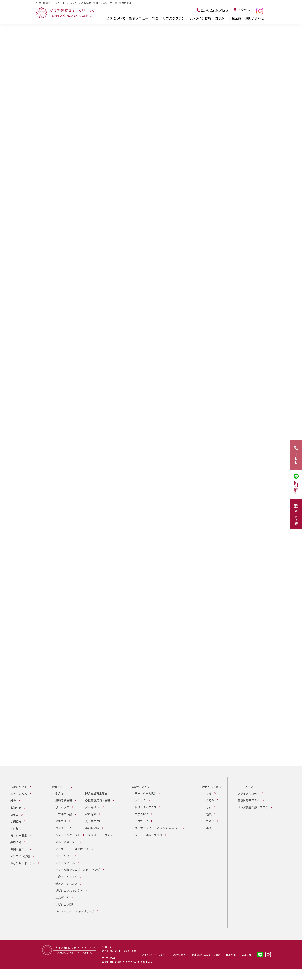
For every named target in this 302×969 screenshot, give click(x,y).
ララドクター (63, 856)
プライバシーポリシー (154, 954)
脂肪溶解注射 (63, 800)
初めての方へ (18, 794)
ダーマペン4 (93, 807)
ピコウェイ (141, 821)
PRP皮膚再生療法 (96, 793)
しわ (209, 807)
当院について (115, 18)
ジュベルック (63, 828)
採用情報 (15, 842)
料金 (155, 18)
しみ (209, 793)
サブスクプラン (174, 18)
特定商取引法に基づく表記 (206, 954)
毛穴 (209, 814)
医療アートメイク (66, 877)
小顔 (209, 828)
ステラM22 (141, 814)
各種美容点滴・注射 (97, 800)
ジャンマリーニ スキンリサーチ (75, 911)
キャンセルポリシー (22, 863)
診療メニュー (138, 18)
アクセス (244, 10)
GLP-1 (59, 793)
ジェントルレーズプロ (148, 835)
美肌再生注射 (93, 821)
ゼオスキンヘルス (66, 884)
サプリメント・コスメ (99, 835)
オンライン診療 (200, 18)
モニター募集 (18, 835)
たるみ (210, 800)
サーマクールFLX (145, 793)
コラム (219, 18)
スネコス (60, 821)
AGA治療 (90, 814)
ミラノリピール (65, 863)
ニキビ (210, 821)
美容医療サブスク (249, 800)
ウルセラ (140, 800)
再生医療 (234, 18)
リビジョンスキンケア (69, 890)
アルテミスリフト (66, 842)
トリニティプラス (146, 807)
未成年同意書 (179, 954)
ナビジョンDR (64, 904)
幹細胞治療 (92, 828)
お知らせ (15, 808)
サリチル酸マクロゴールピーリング (77, 870)
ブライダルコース (248, 793)
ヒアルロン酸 (63, 814)
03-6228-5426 (214, 10)
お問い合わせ (254, 18)
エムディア (62, 897)
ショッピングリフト (67, 835)
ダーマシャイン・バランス (157, 828)
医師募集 (231, 954)
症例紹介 (15, 821)
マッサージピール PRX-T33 (72, 849)
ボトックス (62, 807)
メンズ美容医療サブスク (253, 807)
